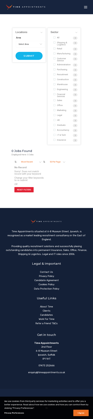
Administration (62, 65)
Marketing (59, 110)
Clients (46, 310)
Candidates (46, 314)
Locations (21, 32)
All (56, 38)
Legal (57, 115)
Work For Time (46, 319)
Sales (57, 100)
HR (56, 120)
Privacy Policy (46, 276)
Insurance (59, 140)
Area (18, 38)
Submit (29, 55)
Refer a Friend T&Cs (46, 323)
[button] (85, 7)
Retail (57, 49)
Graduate (59, 125)
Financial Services (59, 95)
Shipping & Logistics (60, 44)
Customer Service (59, 59)
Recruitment (60, 74)
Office (58, 105)
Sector (54, 32)
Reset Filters (24, 190)
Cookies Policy (46, 284)
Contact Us (46, 272)
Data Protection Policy (46, 288)
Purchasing (60, 69)
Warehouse (60, 84)
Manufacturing (61, 54)
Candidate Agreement (46, 280)
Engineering (60, 89)
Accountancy (61, 130)
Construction (61, 79)
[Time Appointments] (26, 7)
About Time (46, 306)
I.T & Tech (59, 135)
